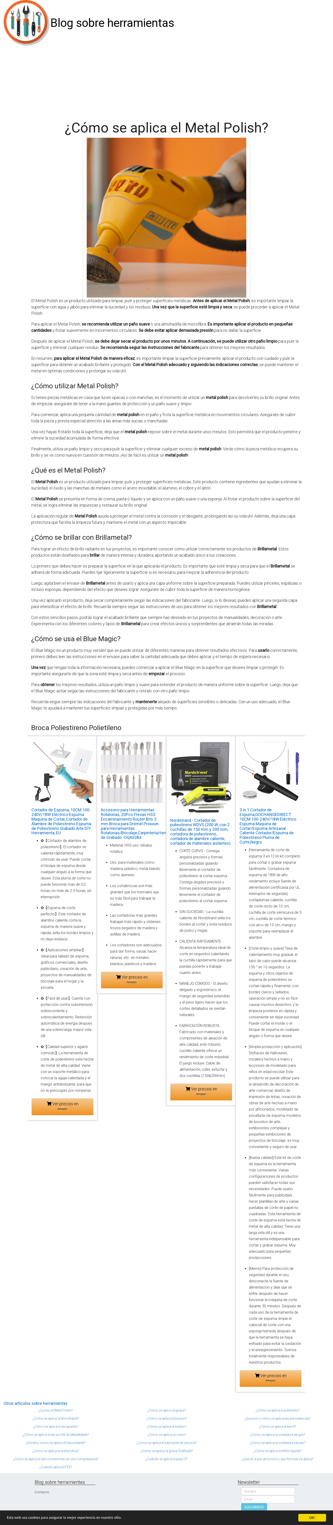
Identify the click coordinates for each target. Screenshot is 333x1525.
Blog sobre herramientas (112, 23)
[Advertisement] (166, 80)
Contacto (42, 1492)
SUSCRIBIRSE (254, 1507)
